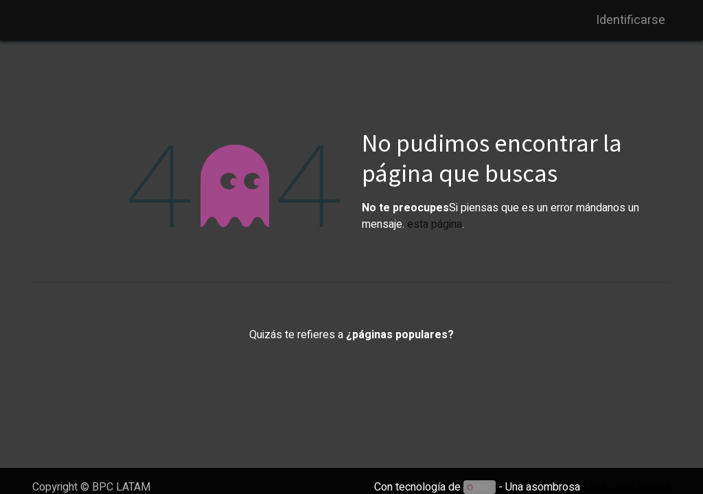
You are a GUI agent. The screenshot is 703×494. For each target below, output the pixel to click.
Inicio (351, 367)
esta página (434, 224)
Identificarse (630, 20)
